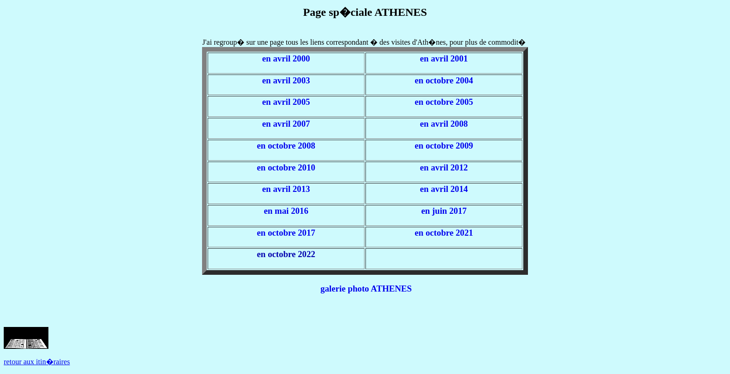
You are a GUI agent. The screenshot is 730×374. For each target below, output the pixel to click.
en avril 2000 (286, 58)
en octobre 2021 (444, 233)
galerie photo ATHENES (366, 288)
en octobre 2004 (444, 80)
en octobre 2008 (286, 145)
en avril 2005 (286, 102)
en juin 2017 (444, 211)
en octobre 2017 (286, 233)
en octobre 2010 (286, 167)
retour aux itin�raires (37, 362)
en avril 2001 (444, 58)
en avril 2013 (286, 189)
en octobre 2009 (444, 145)
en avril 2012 (444, 167)
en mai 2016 (286, 211)
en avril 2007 (286, 124)
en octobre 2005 (444, 102)
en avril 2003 (286, 80)
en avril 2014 (444, 189)
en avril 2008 (444, 124)
